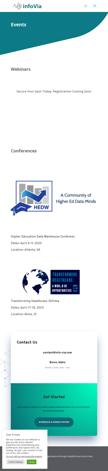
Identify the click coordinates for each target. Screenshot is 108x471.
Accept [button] (32, 462)
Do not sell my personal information (24, 456)
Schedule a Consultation (54, 422)
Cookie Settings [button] (16, 462)
